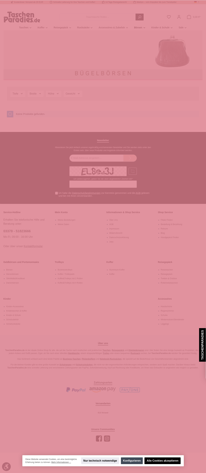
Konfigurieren (132, 460)
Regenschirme (167, 311)
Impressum (114, 229)
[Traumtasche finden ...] (98, 17)
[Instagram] (107, 438)
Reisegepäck (165, 262)
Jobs (111, 242)
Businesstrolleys (65, 270)
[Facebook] (99, 438)
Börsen (9, 270)
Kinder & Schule (13, 315)
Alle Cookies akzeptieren (162, 460)
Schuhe (164, 315)
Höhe (53, 93)
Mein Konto (61, 212)
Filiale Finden (167, 220)
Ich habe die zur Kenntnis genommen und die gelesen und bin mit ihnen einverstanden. (104, 194)
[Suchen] (140, 17)
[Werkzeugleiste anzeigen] (6, 466)
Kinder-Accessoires (15, 306)
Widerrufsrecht (115, 233)
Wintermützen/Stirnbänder (172, 319)
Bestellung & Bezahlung (171, 224)
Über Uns (113, 220)
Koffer (109, 262)
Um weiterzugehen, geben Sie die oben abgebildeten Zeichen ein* (103, 179)
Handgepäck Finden (170, 237)
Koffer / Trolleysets (66, 274)
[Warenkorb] (194, 17)
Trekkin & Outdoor (169, 278)
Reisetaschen (167, 270)
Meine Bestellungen (66, 220)
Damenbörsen (12, 283)
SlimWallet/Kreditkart (15, 278)
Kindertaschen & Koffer (16, 311)
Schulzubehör (12, 319)
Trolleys (59, 262)
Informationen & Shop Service (123, 212)
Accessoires (165, 298)
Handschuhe (166, 306)
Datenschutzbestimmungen (86, 193)
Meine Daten (63, 224)
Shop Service (165, 212)
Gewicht (73, 93)
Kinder (7, 298)
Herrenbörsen (12, 274)
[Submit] (130, 158)
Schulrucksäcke (13, 324)
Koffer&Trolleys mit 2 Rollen (70, 278)
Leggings (165, 324)
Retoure (164, 229)
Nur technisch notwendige (100, 460)
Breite (36, 93)
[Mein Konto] (179, 17)
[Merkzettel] (169, 17)
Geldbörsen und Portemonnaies (21, 262)
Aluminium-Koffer (117, 270)
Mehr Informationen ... (61, 462)
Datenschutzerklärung (119, 237)
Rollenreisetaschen (169, 283)
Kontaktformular (33, 246)
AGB (138, 193)
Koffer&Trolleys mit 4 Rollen (70, 283)
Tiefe (17, 93)
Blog (163, 233)
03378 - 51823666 (17, 231)
